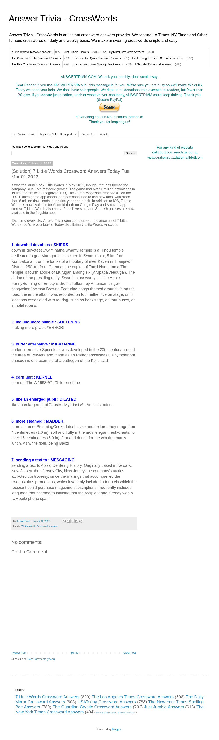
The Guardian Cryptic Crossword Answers (36, 58)
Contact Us (87, 134)
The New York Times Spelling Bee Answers (97, 64)
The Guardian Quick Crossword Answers (97, 58)
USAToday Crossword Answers (153, 64)
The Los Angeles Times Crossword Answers (157, 58)
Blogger (116, 729)
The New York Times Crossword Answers (36, 64)
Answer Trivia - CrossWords (63, 18)
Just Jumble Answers (76, 52)
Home (74, 652)
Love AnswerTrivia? (22, 134)
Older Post (129, 652)
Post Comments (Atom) (41, 659)
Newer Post (19, 652)
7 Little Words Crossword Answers (32, 52)
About (103, 134)
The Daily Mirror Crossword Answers (122, 52)
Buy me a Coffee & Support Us (58, 134)
